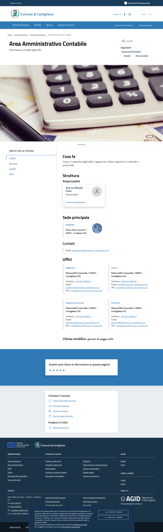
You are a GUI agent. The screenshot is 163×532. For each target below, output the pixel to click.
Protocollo (115, 302)
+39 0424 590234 (83, 281)
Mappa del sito (15, 527)
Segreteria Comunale (75, 302)
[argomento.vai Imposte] (127, 56)
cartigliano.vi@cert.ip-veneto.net (86, 290)
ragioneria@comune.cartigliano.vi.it (83, 287)
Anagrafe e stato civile (53, 465)
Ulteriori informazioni (75, 203)
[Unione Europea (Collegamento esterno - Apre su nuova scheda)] (19, 445)
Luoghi (123, 480)
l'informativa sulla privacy (70, 526)
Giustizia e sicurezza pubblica (56, 472)
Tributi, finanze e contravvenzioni (95, 465)
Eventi (123, 484)
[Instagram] (128, 14)
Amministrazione (21, 34)
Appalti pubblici (88, 472)
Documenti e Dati (14, 480)
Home (10, 34)
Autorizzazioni (50, 468)
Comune (70, 224)
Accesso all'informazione (123, 25)
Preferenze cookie (80, 524)
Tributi (114, 267)
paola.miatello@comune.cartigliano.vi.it (90, 250)
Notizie (123, 461)
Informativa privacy (90, 501)
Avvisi (123, 465)
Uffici (10, 468)
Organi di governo (14, 461)
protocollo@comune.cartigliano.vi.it (128, 322)
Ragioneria (70, 267)
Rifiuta (113, 512)
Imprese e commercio (91, 476)
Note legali (87, 505)
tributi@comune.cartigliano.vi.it (133, 284)
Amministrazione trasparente (94, 497)
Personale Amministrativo (17, 476)
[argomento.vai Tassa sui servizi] (142, 56)
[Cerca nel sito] (150, 14)
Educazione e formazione (54, 476)
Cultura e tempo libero (91, 468)
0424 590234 (15, 503)
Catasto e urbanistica (53, 461)
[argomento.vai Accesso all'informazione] (131, 51)
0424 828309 (16, 506)
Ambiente (86, 461)
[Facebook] (123, 14)
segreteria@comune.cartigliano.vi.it (82, 322)
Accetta (113, 518)
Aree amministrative (37, 34)
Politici (10, 472)
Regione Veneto (16, 3)
